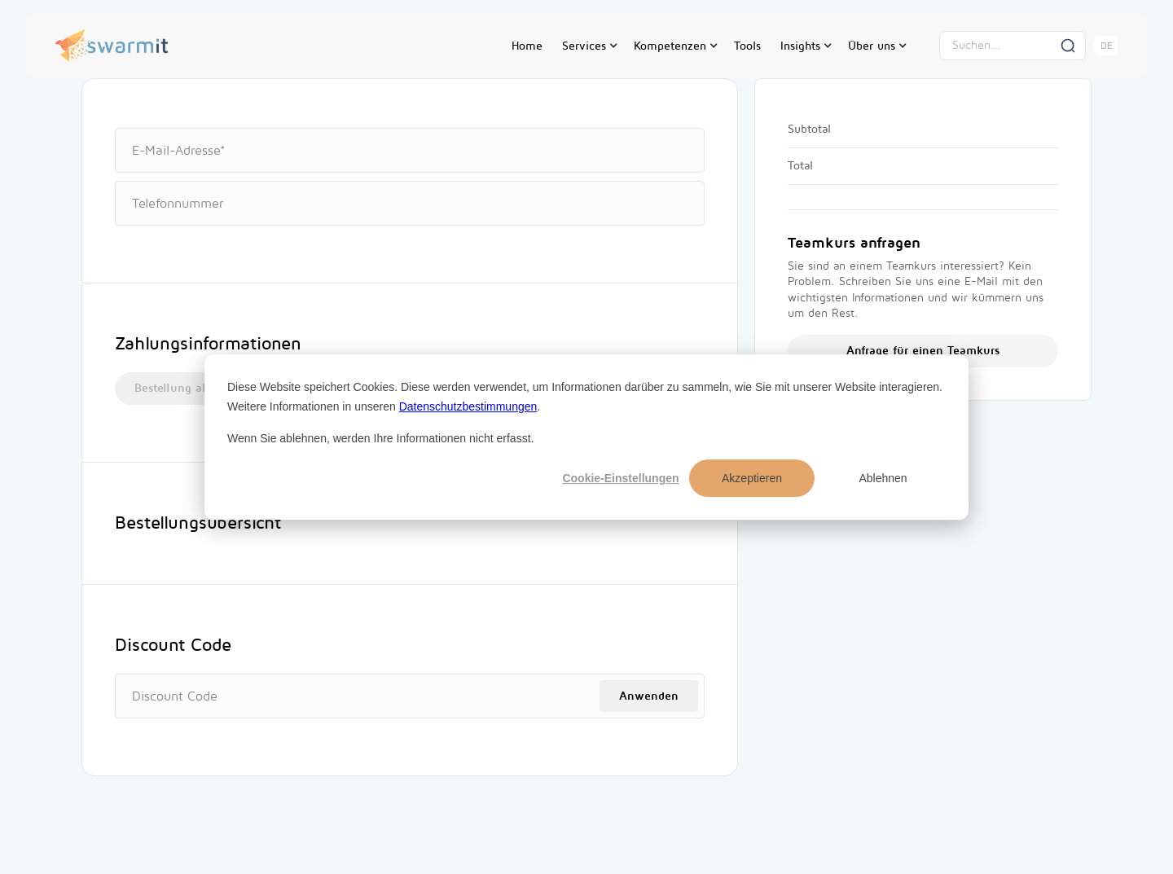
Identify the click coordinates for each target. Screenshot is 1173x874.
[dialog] (586, 437)
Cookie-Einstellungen (620, 478)
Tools (747, 46)
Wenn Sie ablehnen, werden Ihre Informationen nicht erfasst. (380, 438)
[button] (588, 46)
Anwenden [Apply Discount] (649, 696)
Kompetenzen (670, 46)
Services (584, 46)
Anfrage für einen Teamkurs (922, 351)
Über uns (871, 46)
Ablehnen (883, 478)
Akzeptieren (752, 478)
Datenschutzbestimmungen (468, 406)
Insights (800, 46)
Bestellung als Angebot (197, 388)
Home (527, 46)
